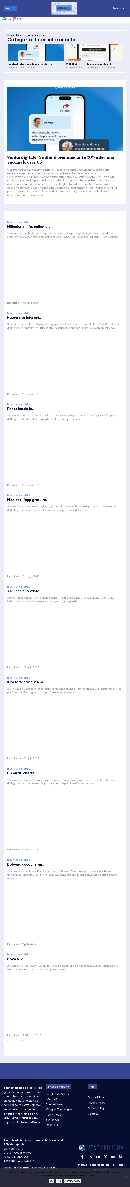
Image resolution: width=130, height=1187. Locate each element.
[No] (125, 1177)
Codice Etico (96, 1097)
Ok (51, 1181)
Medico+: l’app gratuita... (27, 500)
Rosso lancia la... (21, 409)
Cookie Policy (96, 1108)
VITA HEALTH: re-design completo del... (89, 64)
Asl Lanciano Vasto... (24, 591)
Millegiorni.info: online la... (28, 226)
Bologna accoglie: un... (26, 864)
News (19, 35)
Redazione (13, 195)
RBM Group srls (14, 1144)
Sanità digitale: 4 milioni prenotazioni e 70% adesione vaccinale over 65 (60, 160)
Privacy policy (73, 1181)
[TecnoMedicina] (64, 8)
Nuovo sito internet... (24, 317)
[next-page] (19, 1042)
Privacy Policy (96, 1102)
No (59, 1181)
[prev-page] (10, 1042)
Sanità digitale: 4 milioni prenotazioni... (32, 64)
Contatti (93, 1113)
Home (10, 35)
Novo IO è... (16, 959)
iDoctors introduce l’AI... (27, 682)
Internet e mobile (18, 222)
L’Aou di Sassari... (22, 773)
